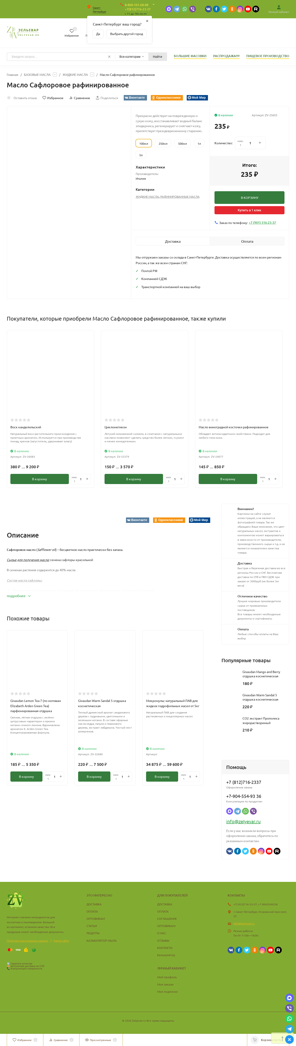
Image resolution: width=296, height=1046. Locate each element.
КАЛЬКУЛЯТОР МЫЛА (101, 940)
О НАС (161, 933)
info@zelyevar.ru (243, 821)
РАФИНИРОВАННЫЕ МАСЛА (180, 196)
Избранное (52, 98)
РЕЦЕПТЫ (93, 933)
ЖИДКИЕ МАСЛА (75, 74)
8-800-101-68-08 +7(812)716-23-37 (138, 7)
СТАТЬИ (91, 926)
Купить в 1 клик (249, 210)
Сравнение (79, 98)
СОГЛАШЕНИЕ (167, 918)
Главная (12, 74)
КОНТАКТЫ (164, 948)
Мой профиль (167, 977)
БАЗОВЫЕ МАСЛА (37, 74)
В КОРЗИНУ (249, 198)
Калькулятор (166, 955)
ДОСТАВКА (94, 904)
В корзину (39, 479)
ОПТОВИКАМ (95, 918)
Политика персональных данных (27, 940)
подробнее (18, 595)
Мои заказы (165, 984)
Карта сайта (61, 940)
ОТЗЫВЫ (163, 940)
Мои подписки (167, 991)
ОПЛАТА (92, 911)
